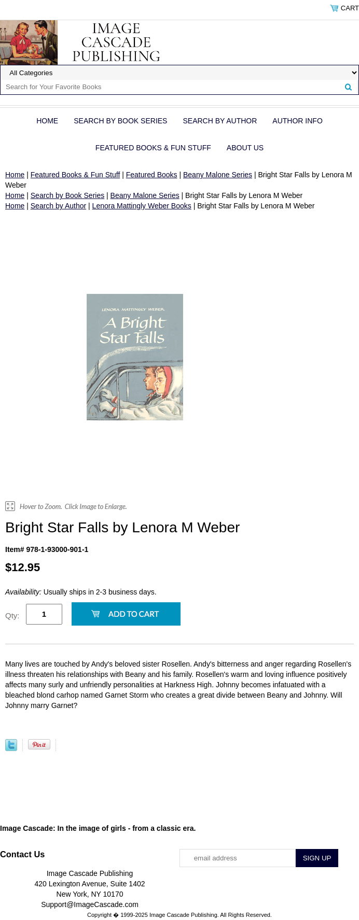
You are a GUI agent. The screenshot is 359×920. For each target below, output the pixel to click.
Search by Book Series (120, 121)
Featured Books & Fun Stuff (153, 148)
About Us (245, 148)
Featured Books (151, 175)
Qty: (12, 615)
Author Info (297, 121)
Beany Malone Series (217, 175)
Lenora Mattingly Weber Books (141, 206)
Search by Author (220, 121)
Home (47, 121)
